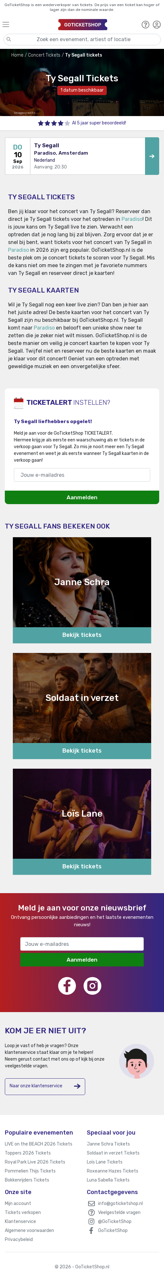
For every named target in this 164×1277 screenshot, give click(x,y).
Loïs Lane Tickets (105, 1162)
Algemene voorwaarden (29, 1230)
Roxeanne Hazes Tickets (112, 1171)
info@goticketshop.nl (120, 1203)
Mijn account (18, 1203)
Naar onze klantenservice (45, 1086)
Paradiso (132, 219)
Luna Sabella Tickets (108, 1180)
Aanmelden (82, 497)
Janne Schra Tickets (108, 1144)
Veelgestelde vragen (119, 1212)
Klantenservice (20, 1221)
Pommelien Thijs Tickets (30, 1171)
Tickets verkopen (23, 1212)
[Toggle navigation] (27, 24)
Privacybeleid (19, 1239)
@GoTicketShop (115, 1221)
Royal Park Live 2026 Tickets (35, 1162)
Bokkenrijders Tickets (27, 1180)
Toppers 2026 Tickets (28, 1153)
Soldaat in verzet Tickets (113, 1153)
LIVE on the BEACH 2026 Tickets (38, 1144)
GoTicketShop (113, 1230)
